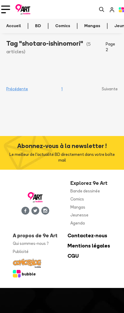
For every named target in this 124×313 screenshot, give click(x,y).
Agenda (77, 223)
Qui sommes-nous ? (31, 243)
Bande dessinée (85, 190)
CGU (73, 256)
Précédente (17, 88)
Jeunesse (79, 214)
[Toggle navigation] (5, 9)
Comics (77, 199)
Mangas (77, 207)
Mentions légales (88, 246)
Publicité (21, 251)
